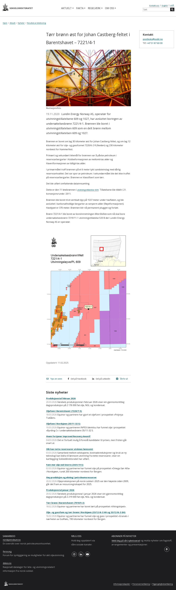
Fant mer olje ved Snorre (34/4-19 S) (65, 464)
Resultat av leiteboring (36, 23)
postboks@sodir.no (153, 39)
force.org (7, 551)
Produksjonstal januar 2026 (61, 489)
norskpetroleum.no (13, 539)
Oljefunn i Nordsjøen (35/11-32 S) (64, 423)
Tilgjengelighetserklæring (162, 584)
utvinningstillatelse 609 (89, 189)
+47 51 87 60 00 (155, 43)
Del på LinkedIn (102, 378)
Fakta (79, 8)
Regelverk (94, 8)
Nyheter (21, 23)
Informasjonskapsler (119, 584)
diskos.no (8, 563)
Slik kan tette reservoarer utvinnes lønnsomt (71, 449)
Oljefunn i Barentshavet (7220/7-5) (65, 410)
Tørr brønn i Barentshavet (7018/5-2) (66, 502)
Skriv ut (122, 378)
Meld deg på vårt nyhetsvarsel (127, 540)
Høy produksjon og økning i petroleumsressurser (73, 477)
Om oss (109, 8)
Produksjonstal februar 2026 (62, 398)
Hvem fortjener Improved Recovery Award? (70, 436)
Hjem (5, 23)
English (165, 5)
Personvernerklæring (140, 584)
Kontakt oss (154, 5)
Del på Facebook (78, 378)
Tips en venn (55, 378)
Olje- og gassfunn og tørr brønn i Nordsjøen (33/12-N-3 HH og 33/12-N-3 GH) (88, 512)
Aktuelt (66, 8)
